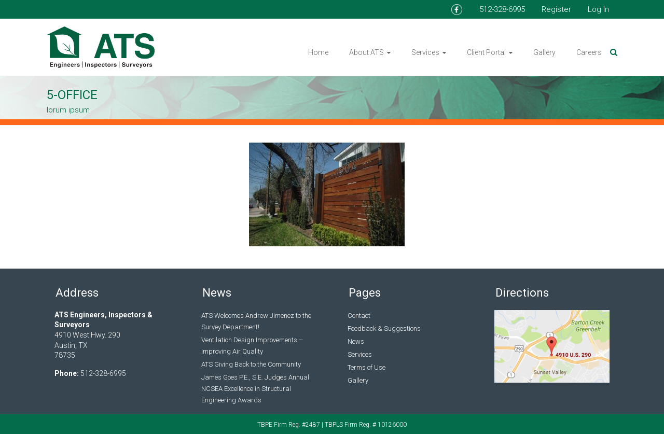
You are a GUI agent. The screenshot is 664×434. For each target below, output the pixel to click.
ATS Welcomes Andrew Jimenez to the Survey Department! (256, 321)
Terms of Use (366, 367)
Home (318, 52)
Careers (589, 52)
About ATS (366, 52)
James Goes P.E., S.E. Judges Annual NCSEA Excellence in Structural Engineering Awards (255, 388)
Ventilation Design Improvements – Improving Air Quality (252, 345)
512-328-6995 (502, 9)
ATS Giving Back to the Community (251, 364)
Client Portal (486, 52)
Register (556, 9)
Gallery (544, 52)
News (356, 341)
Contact (359, 315)
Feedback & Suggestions (384, 328)
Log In (598, 9)
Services (425, 52)
